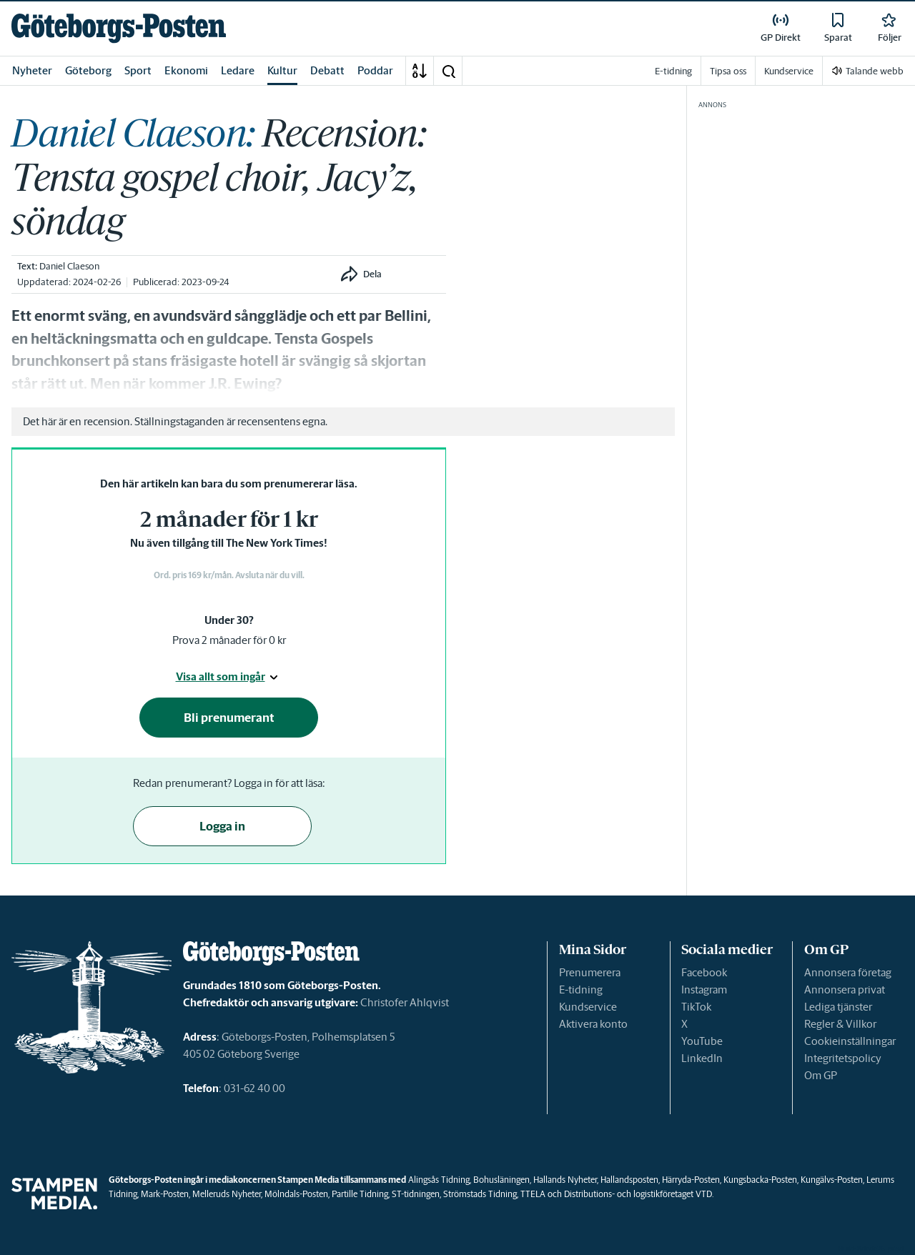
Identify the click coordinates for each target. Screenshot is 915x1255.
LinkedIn (702, 1058)
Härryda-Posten (691, 1179)
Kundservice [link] (788, 71)
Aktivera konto (593, 1024)
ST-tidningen (416, 1194)
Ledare (237, 70)
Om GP (820, 1075)
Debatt (327, 70)
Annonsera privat (844, 989)
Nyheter (32, 70)
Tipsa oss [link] (728, 71)
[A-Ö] (419, 70)
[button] (448, 71)
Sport (138, 70)
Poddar (375, 70)
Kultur (282, 70)
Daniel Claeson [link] (69, 266)
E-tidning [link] (673, 71)
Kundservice (588, 1006)
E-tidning (581, 989)
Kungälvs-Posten (832, 1179)
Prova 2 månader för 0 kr (229, 640)
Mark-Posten (165, 1194)
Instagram (704, 989)
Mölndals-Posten (296, 1194)
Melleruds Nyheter (226, 1194)
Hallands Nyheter (565, 1179)
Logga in (222, 826)
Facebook (704, 972)
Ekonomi (186, 70)
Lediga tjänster (838, 1006)
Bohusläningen (501, 1179)
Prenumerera (589, 972)
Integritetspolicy (842, 1058)
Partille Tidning (360, 1194)
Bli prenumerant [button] (229, 717)
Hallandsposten (629, 1179)
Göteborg (88, 70)
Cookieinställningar (850, 1041)
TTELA (532, 1194)
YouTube (702, 1041)
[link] (118, 28)
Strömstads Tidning (480, 1194)
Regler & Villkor (840, 1024)
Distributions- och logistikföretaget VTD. (638, 1194)
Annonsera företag (847, 972)
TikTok (696, 1006)
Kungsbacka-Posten (760, 1179)
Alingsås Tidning (439, 1179)
